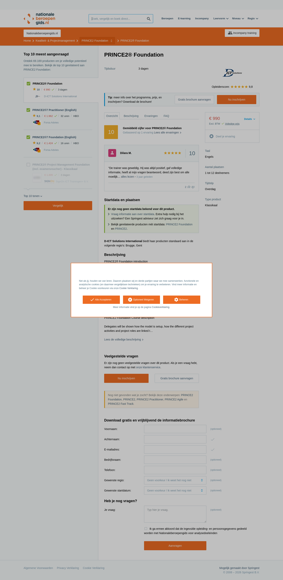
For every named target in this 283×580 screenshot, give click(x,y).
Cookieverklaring (160, 307)
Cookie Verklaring (128, 288)
